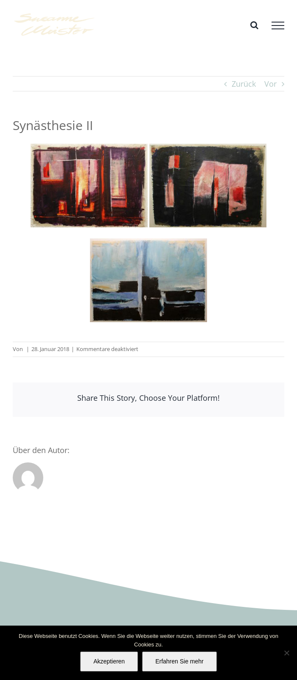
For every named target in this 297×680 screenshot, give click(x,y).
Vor (270, 84)
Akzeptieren (109, 661)
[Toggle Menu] (278, 25)
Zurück (244, 84)
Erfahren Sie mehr (179, 661)
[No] (286, 653)
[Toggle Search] (254, 25)
